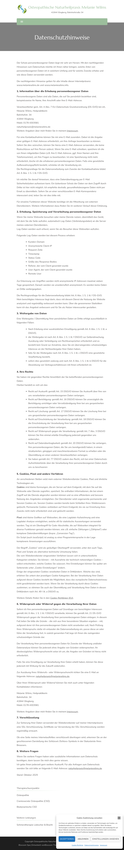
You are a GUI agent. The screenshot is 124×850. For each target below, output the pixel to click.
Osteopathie (23, 795)
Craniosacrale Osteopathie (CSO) (33, 801)
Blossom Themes (52, 845)
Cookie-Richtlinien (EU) (61, 597)
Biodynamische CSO (27, 806)
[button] (119, 818)
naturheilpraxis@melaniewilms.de (52, 676)
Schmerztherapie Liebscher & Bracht (35, 824)
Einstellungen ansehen (105, 839)
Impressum (103, 845)
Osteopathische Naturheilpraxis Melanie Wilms (67, 7)
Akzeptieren (67, 839)
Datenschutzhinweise (91, 845)
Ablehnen (83, 839)
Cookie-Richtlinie (77, 845)
